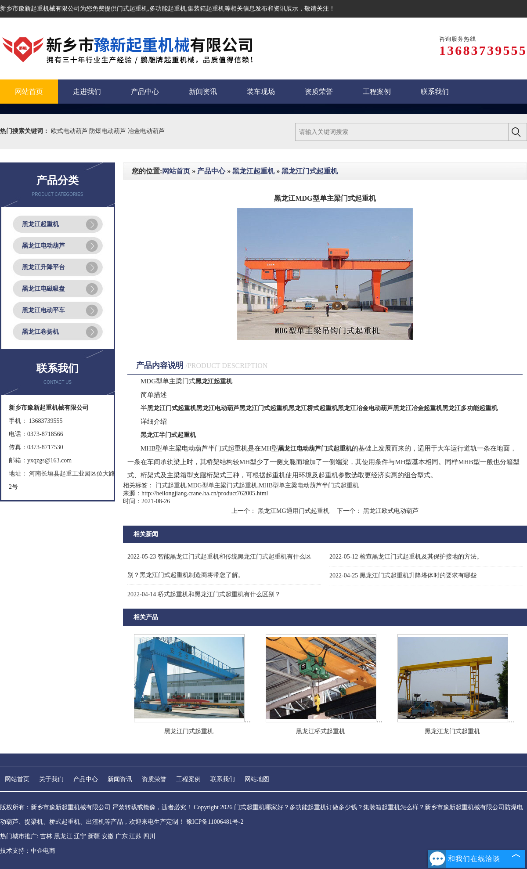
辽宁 (80, 836)
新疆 (94, 836)
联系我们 (222, 779)
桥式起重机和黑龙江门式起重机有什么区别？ (204, 594)
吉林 (46, 836)
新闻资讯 (120, 779)
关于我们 (51, 779)
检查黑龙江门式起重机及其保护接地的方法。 (406, 556)
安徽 (107, 836)
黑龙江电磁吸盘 (43, 288)
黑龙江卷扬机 (40, 331)
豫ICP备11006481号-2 (215, 822)
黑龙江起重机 (40, 224)
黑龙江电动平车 (43, 310)
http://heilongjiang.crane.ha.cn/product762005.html (204, 493)
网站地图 (257, 779)
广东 (122, 836)
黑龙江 (63, 836)
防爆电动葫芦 (108, 131)
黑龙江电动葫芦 (43, 245)
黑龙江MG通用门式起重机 (293, 511)
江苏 (135, 836)
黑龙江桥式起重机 (320, 731)
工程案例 (188, 779)
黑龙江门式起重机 (310, 171)
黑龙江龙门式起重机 (452, 731)
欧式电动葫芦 (70, 131)
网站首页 (176, 171)
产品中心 (211, 171)
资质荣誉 (154, 779)
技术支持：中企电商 (27, 850)
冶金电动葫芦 (146, 131)
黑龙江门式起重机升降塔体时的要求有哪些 (402, 575)
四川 (149, 836)
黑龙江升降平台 (43, 267)
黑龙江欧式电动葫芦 (390, 511)
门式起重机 (132, 8)
